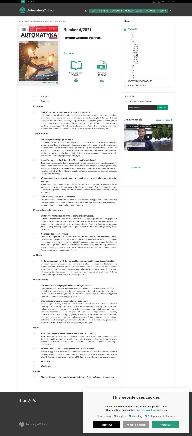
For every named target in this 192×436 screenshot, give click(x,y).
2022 (132, 39)
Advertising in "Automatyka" (140, 81)
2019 (132, 68)
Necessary (104, 416)
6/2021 (135, 54)
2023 (132, 37)
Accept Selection (136, 424)
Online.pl (33, 427)
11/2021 (136, 52)
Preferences (153, 416)
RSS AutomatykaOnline (34, 400)
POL (19, 2)
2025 (132, 32)
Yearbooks (132, 29)
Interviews (103, 11)
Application (116, 11)
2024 (132, 34)
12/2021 (136, 59)
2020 (132, 65)
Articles (128, 11)
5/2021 (135, 50)
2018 (132, 70)
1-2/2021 (136, 44)
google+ (29, 400)
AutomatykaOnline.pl (36, 10)
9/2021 (135, 61)
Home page (85, 10)
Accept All (165, 424)
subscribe (163, 107)
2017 (132, 72)
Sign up (171, 1)
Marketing (135, 416)
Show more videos (163, 119)
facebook (20, 400)
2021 (132, 41)
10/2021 (136, 57)
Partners (169, 416)
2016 (132, 75)
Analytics (120, 416)
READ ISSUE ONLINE (48, 82)
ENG (23, 2)
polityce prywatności (147, 410)
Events (139, 11)
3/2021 (135, 46)
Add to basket (76, 79)
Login (163, 1)
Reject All (106, 424)
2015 (132, 77)
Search (171, 10)
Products (162, 11)
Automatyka (35, 21)
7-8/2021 (136, 63)
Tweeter (25, 400)
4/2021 (135, 48)
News (92, 11)
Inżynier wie (135, 167)
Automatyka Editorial (137, 85)
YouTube (140, 118)
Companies (149, 11)
